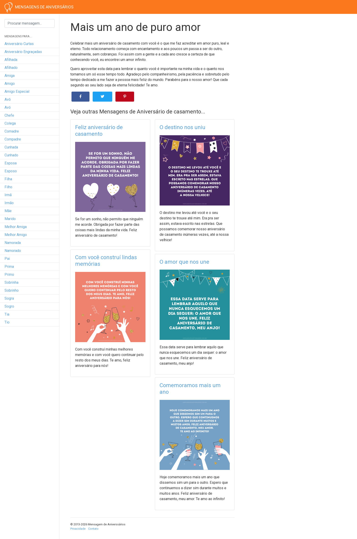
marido (10, 219)
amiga (10, 75)
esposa (11, 163)
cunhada (11, 147)
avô (8, 99)
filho (8, 187)
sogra (9, 298)
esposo (11, 171)
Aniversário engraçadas (23, 52)
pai (7, 258)
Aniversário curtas (19, 44)
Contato (93, 528)
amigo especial (17, 91)
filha (8, 179)
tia (7, 314)
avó (8, 107)
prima (9, 266)
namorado (13, 250)
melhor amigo (16, 235)
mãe (8, 211)
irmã (8, 195)
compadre (13, 139)
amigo (10, 83)
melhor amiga (16, 227)
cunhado (11, 155)
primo (9, 274)
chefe (9, 115)
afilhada (11, 60)
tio (7, 322)
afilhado (11, 67)
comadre (12, 131)
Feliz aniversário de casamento (99, 130)
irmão (9, 203)
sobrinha (11, 282)
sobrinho (12, 290)
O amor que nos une (184, 262)
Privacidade (78, 528)
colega (10, 123)
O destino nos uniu (182, 127)
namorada (13, 243)
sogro (9, 306)
